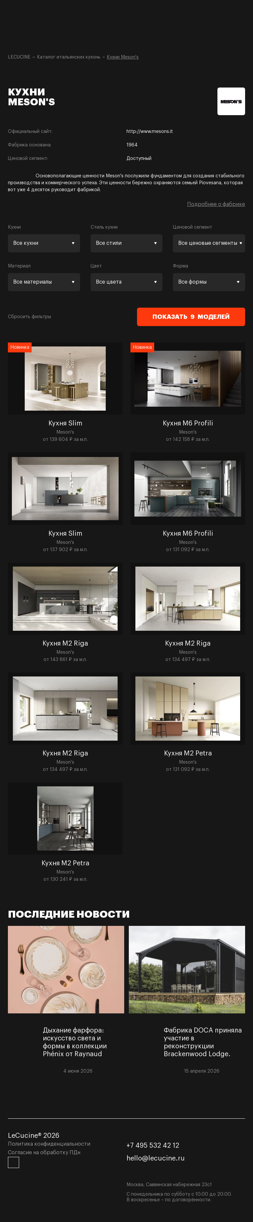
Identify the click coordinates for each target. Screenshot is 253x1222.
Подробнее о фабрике (216, 204)
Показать (191, 317)
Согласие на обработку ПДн (44, 1152)
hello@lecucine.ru (155, 1158)
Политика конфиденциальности (49, 1144)
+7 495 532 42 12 (152, 1145)
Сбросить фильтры (29, 317)
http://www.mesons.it (149, 131)
